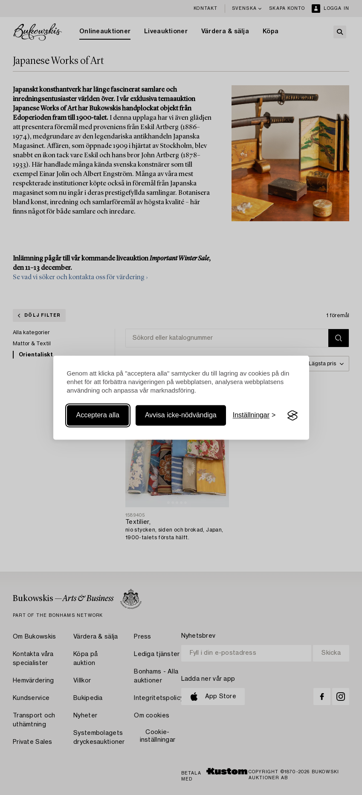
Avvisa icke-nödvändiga (181, 415)
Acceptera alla (97, 415)
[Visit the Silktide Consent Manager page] (292, 415)
